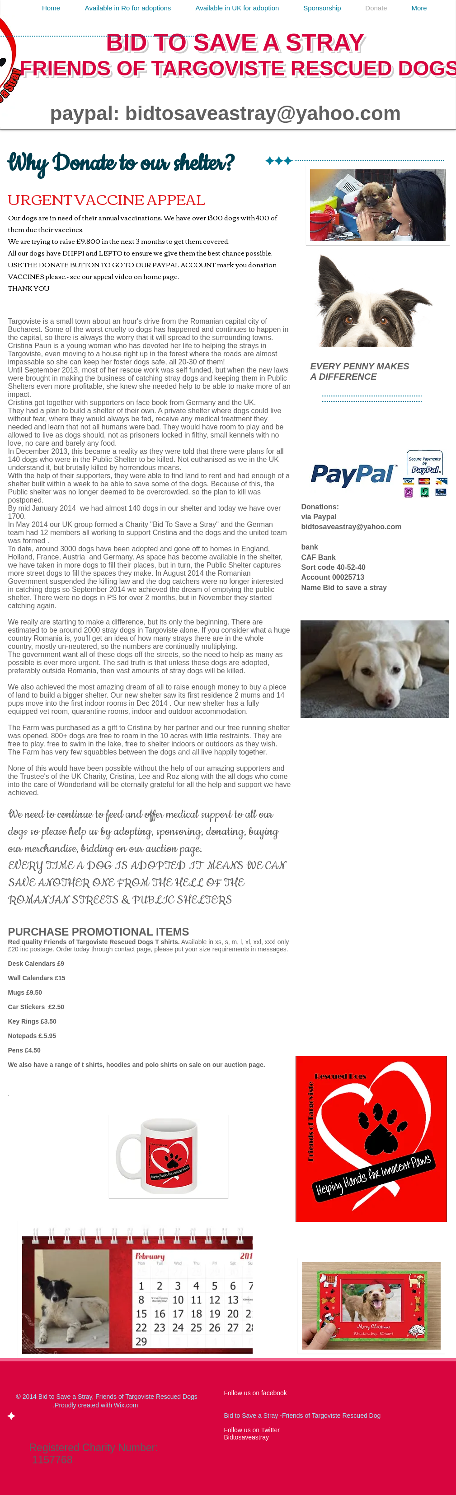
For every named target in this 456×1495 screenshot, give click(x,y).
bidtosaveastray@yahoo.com (263, 113)
